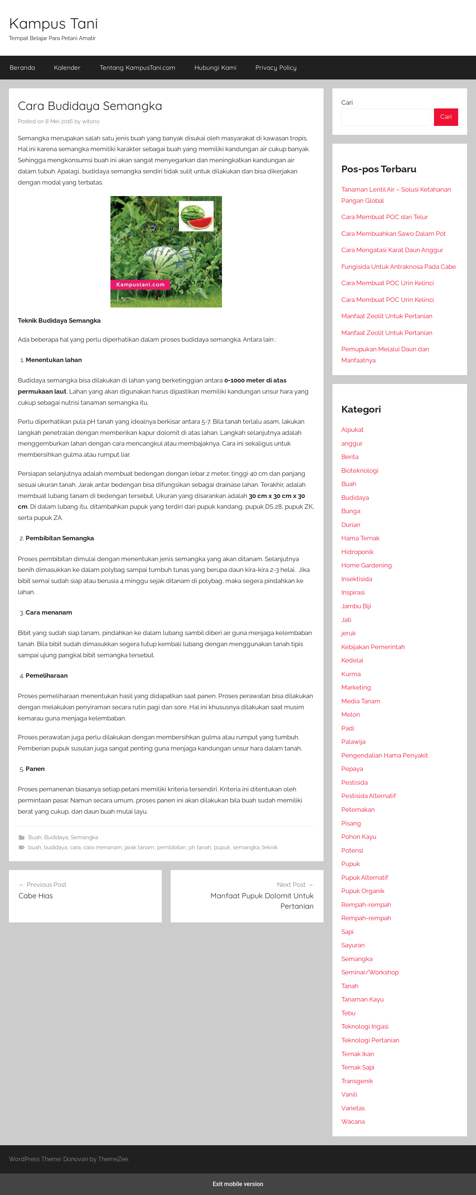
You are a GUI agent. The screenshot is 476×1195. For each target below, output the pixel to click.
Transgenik (357, 1081)
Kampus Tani (53, 23)
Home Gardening (366, 565)
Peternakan (358, 809)
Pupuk (350, 863)
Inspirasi (353, 592)
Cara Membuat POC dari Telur (384, 217)
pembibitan (171, 847)
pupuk (222, 847)
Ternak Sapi (357, 1067)
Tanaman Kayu (362, 999)
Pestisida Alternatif (368, 796)
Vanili (349, 1094)
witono (91, 121)
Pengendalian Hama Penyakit (384, 755)
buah (34, 847)
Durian (350, 524)
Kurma (351, 674)
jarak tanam (139, 847)
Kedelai (352, 660)
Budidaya (56, 837)
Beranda (22, 67)
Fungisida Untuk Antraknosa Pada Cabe (398, 266)
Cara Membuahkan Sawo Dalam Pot (393, 233)
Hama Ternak (360, 538)
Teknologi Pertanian (370, 1040)
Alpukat (352, 429)
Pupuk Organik (363, 891)
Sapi (347, 931)
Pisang (351, 823)
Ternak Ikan (357, 1054)
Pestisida (354, 782)
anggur (352, 443)
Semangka (84, 837)
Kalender (67, 67)
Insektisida (356, 579)
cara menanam (102, 847)
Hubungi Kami (215, 67)
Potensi (352, 850)
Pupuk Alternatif (364, 877)
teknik (270, 847)
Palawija (353, 741)
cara (75, 847)
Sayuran (353, 945)
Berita (349, 456)
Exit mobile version (238, 1184)
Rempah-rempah (366, 904)
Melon (350, 714)
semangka (246, 847)
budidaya (55, 847)
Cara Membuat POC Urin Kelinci (387, 283)
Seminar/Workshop (370, 972)
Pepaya (352, 768)
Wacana (353, 1121)
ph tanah (200, 847)
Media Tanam (360, 701)
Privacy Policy (276, 67)
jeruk (348, 633)
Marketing (356, 687)
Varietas (353, 1108)
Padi (347, 728)
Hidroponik (357, 552)
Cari (347, 102)
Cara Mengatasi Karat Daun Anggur (392, 250)
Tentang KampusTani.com (138, 67)
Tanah (349, 986)
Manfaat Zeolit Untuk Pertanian (386, 316)
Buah (35, 837)
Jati (346, 619)
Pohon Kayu (358, 836)
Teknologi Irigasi (365, 1026)
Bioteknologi (360, 470)
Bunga (350, 511)
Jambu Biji (356, 606)
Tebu (348, 1013)
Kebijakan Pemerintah (373, 647)
